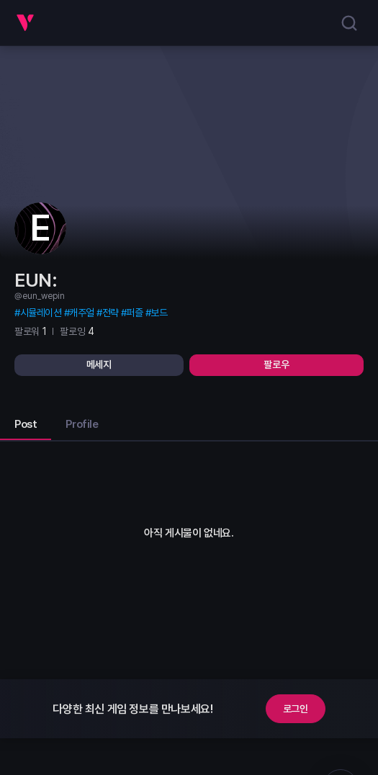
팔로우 (276, 364)
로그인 (295, 708)
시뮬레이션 (41, 312)
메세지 (99, 364)
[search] (349, 23)
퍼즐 (134, 312)
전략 (110, 312)
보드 (158, 312)
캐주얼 (81, 312)
